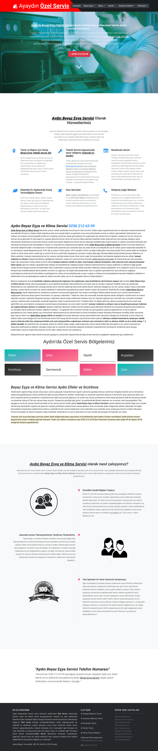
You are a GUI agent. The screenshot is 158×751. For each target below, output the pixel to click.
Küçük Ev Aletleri (126, 6)
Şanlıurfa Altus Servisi (123, 737)
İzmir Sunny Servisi (122, 728)
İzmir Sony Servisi (122, 725)
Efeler (12, 355)
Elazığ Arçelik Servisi (123, 734)
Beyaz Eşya (89, 6)
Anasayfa (77, 5)
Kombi (111, 6)
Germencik (53, 369)
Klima (101, 6)
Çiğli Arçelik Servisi (122, 717)
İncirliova (14, 369)
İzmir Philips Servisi (122, 722)
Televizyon (141, 6)
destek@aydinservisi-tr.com (92, 740)
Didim (87, 369)
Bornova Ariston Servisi (124, 719)
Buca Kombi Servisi (122, 740)
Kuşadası (127, 355)
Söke (49, 355)
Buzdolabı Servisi (72, 166)
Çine (124, 369)
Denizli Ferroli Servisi (123, 731)
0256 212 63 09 (82, 226)
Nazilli (88, 355)
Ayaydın (41, 5)
